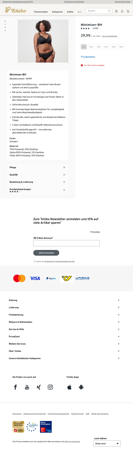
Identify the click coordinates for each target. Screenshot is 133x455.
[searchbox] (97, 10)
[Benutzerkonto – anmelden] (122, 12)
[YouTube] (27, 388)
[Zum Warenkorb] (128, 12)
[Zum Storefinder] (116, 12)
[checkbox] (84, 46)
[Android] (81, 388)
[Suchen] (109, 11)
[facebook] (15, 388)
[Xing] (39, 388)
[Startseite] (16, 9)
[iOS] (69, 388)
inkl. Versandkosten (109, 36)
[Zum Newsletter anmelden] (46, 253)
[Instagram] (50, 388)
